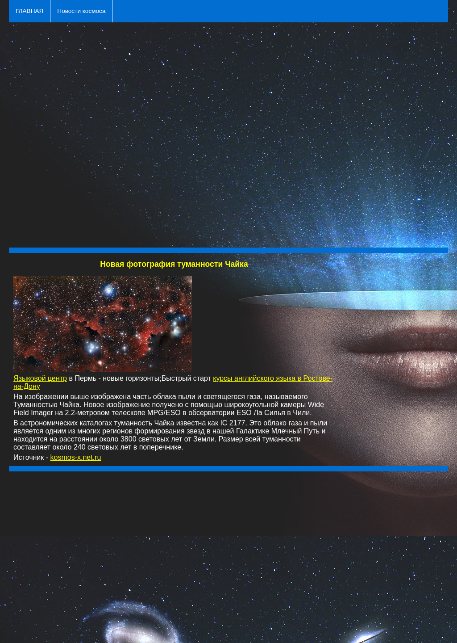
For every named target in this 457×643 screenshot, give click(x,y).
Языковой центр (40, 378)
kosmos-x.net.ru (75, 457)
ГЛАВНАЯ (29, 11)
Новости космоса (81, 11)
